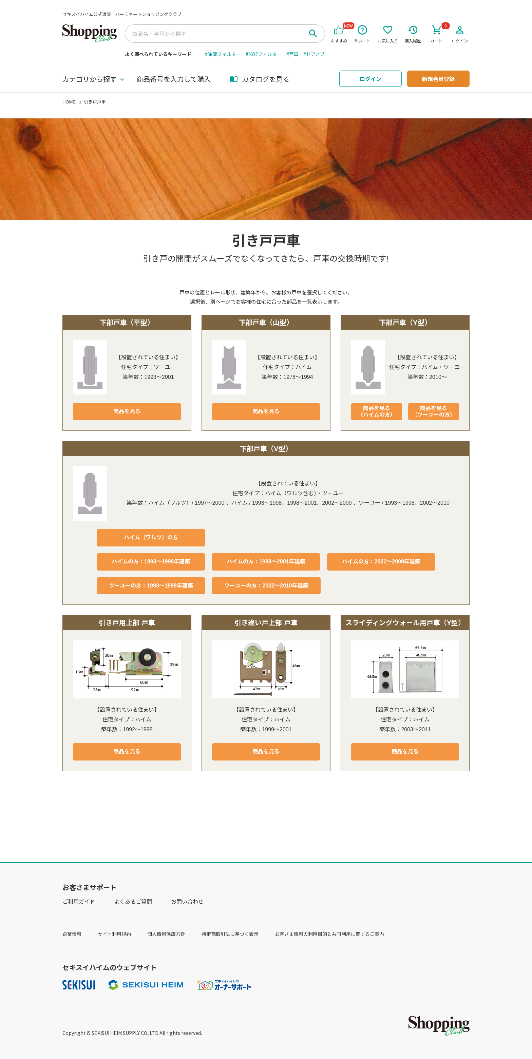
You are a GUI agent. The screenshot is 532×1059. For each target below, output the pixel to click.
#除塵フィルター (223, 54)
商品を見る (126, 411)
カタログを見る (259, 79)
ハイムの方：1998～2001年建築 (266, 561)
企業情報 (71, 933)
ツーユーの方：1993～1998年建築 (151, 586)
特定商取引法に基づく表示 (230, 933)
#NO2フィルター (264, 54)
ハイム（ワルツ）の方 (151, 537)
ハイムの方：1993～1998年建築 (151, 561)
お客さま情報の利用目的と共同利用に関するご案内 (329, 933)
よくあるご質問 (133, 901)
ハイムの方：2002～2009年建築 (381, 561)
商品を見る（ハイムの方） (377, 411)
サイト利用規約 (114, 933)
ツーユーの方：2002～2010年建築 (266, 586)
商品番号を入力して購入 (173, 79)
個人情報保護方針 (166, 933)
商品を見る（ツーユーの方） (433, 411)
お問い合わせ (187, 901)
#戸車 (292, 54)
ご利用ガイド (78, 901)
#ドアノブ (314, 54)
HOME (69, 101)
